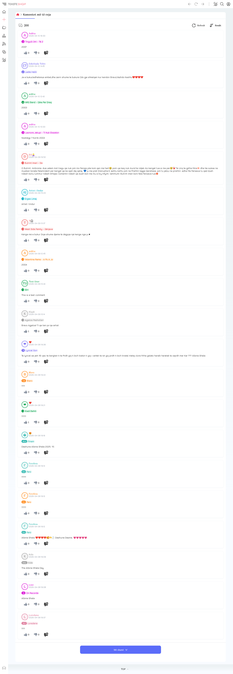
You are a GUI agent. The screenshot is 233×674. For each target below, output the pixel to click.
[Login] (228, 4)
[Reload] (196, 4)
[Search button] (222, 4)
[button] (4, 4)
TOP (124, 669)
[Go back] (189, 4)
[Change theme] (215, 4)
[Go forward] (202, 4)
